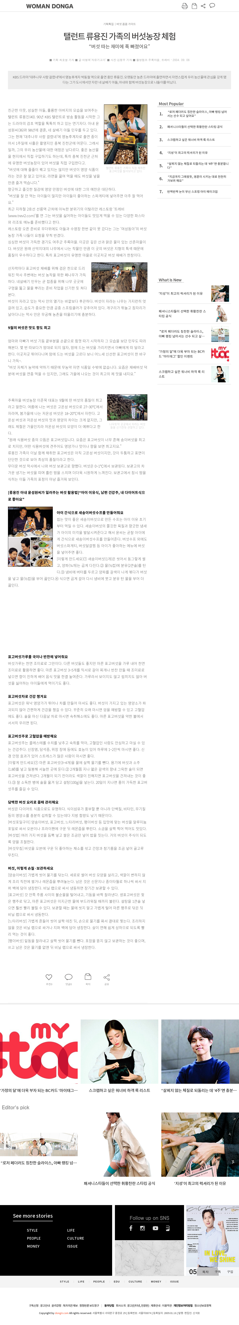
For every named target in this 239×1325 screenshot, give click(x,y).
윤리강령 (56, 1305)
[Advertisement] (67, 620)
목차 (205, 1271)
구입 (230, 1271)
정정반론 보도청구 (89, 1305)
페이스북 (130, 1228)
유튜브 (155, 1228)
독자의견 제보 (70, 1305)
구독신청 (33, 1305)
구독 (218, 1271)
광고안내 (45, 1305)
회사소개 (120, 1305)
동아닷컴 (109, 1305)
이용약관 (167, 1305)
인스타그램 (142, 1228)
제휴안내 (155, 1305)
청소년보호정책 (202, 1305)
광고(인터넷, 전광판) (138, 1305)
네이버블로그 (167, 1228)
